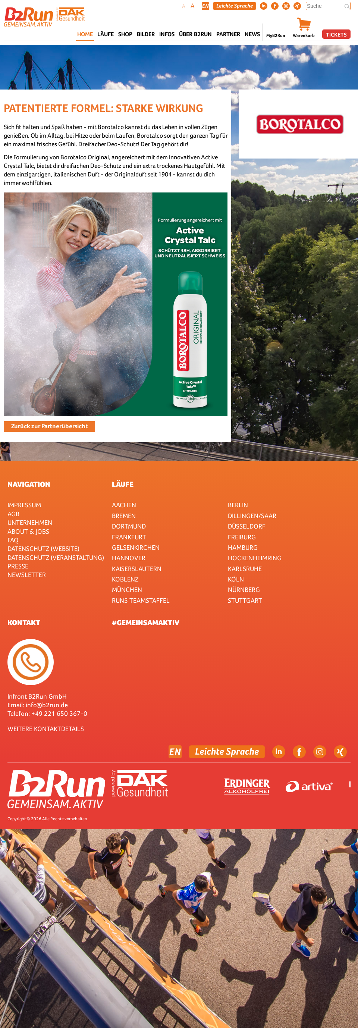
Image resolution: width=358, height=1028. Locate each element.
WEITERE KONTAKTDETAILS (45, 729)
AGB (13, 514)
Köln (236, 579)
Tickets (336, 34)
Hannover (128, 558)
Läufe (123, 484)
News (252, 34)
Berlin (238, 505)
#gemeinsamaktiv (145, 622)
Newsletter (26, 575)
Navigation (28, 484)
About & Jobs (28, 531)
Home (85, 34)
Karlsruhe (245, 569)
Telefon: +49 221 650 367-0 (47, 713)
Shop (125, 34)
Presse (17, 566)
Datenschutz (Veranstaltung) (55, 557)
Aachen (124, 505)
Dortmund (129, 526)
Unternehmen (29, 522)
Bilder (146, 34)
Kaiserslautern (136, 569)
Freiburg (242, 537)
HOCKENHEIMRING (255, 558)
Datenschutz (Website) (43, 548)
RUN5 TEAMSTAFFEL (141, 600)
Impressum (24, 505)
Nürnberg (244, 589)
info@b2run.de (47, 705)
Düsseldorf (247, 526)
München (127, 589)
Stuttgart (245, 600)
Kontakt (23, 622)
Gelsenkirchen (136, 547)
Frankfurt (129, 537)
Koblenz (125, 579)
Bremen (124, 516)
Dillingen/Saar (252, 516)
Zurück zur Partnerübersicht (49, 426)
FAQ (13, 540)
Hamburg (243, 547)
